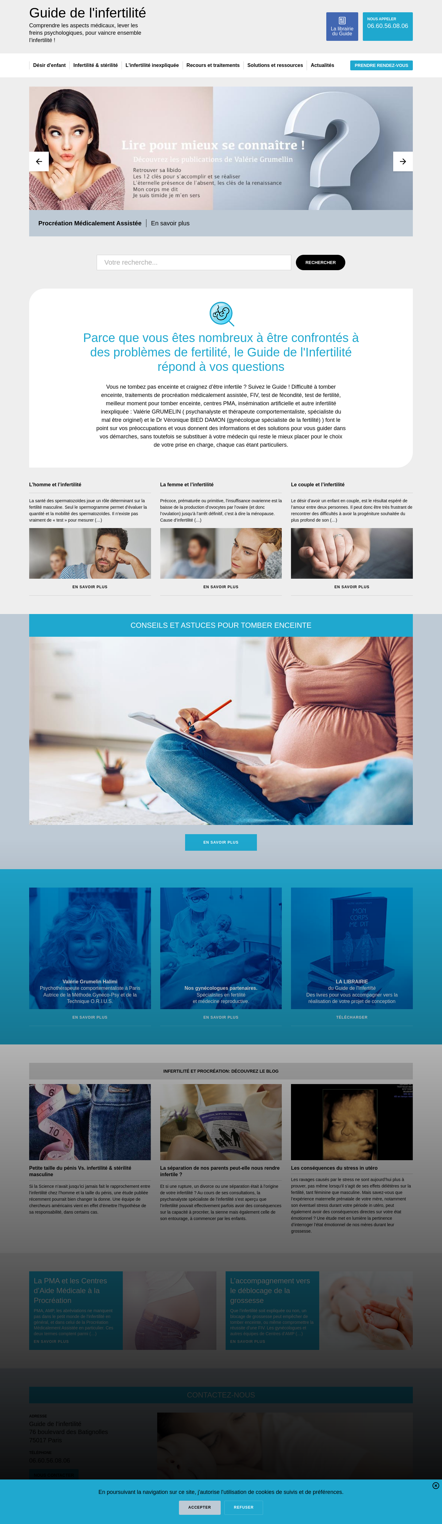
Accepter (199, 1507)
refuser (244, 1507)
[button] (436, 1486)
